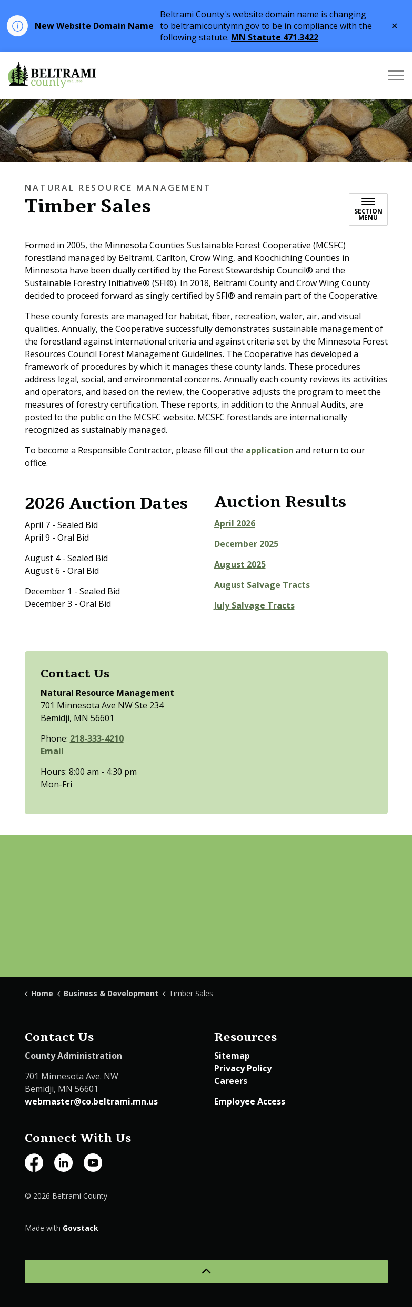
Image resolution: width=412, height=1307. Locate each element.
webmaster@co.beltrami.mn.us (91, 1101)
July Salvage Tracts (254, 605)
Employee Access (249, 1101)
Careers (230, 1081)
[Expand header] (396, 75)
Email (52, 751)
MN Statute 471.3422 (274, 37)
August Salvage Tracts (262, 585)
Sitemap (232, 1055)
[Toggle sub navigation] (368, 209)
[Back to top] (206, 1271)
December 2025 (246, 544)
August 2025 (240, 564)
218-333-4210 (97, 738)
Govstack (80, 1228)
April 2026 (234, 523)
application (270, 450)
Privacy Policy (243, 1068)
